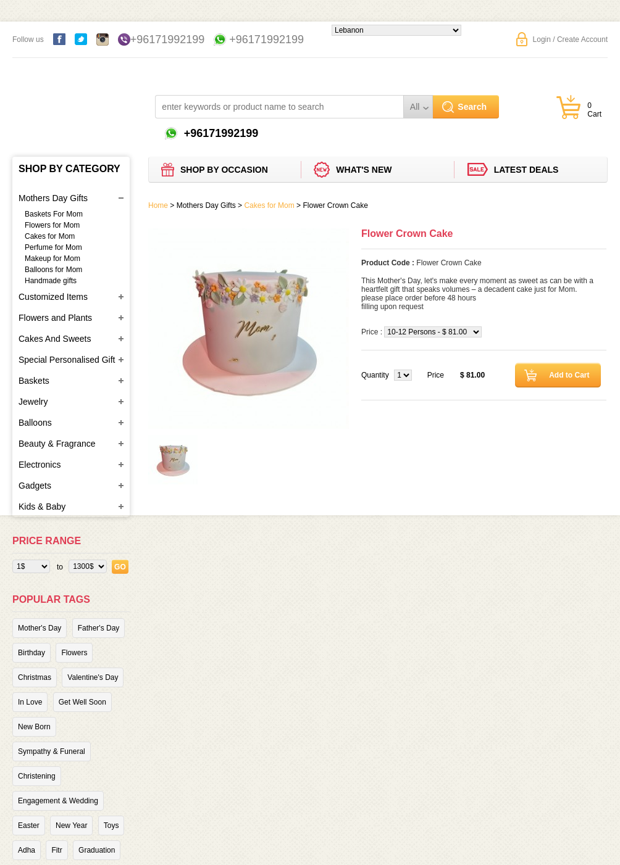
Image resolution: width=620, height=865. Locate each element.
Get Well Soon (82, 702)
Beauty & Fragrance (57, 444)
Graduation (96, 850)
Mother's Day (39, 628)
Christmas (34, 677)
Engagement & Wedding (58, 801)
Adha (26, 850)
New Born (34, 726)
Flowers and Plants (55, 318)
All (415, 107)
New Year (71, 825)
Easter (29, 825)
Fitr (56, 850)
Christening (37, 776)
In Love (30, 702)
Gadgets (35, 485)
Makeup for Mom (52, 258)
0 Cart (594, 109)
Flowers (74, 652)
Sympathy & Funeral (51, 751)
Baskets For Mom (54, 214)
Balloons (35, 423)
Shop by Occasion (224, 170)
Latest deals (526, 170)
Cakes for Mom (50, 236)
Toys (111, 825)
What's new (364, 170)
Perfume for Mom (53, 247)
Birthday (31, 652)
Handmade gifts (51, 280)
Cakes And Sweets (55, 339)
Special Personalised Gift (67, 360)
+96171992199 (167, 39)
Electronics (40, 465)
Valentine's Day (92, 677)
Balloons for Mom (53, 269)
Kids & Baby (42, 506)
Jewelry (33, 402)
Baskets (34, 381)
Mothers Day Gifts (53, 198)
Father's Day (99, 628)
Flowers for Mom (52, 225)
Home (158, 205)
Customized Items (53, 297)
